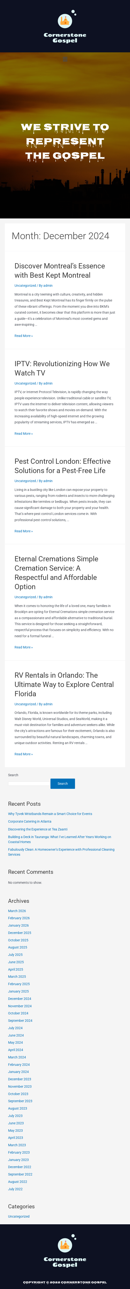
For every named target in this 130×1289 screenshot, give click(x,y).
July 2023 (15, 1116)
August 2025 (17, 947)
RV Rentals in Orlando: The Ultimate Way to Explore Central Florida (64, 684)
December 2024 (19, 999)
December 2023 (19, 1079)
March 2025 (17, 976)
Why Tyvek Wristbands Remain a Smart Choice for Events (50, 814)
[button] (65, 59)
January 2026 (18, 925)
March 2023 (17, 1145)
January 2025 (18, 991)
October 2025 (18, 940)
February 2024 (19, 1065)
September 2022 (20, 1174)
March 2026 (17, 911)
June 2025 (16, 962)
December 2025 (19, 933)
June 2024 (16, 1035)
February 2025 (19, 984)
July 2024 (15, 1028)
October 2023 (18, 1094)
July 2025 (15, 955)
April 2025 (15, 969)
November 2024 (20, 1006)
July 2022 (15, 1189)
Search (13, 775)
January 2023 (18, 1160)
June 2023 (16, 1123)
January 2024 (18, 1072)
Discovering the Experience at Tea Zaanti (37, 829)
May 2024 (15, 1042)
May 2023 (15, 1130)
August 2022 (17, 1182)
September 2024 (20, 1020)
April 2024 (15, 1050)
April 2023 (15, 1138)
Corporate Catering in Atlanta (29, 821)
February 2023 (19, 1152)
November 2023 (20, 1086)
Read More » (24, 336)
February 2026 (19, 918)
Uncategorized (25, 285)
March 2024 (17, 1057)
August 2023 (17, 1108)
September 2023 (20, 1101)
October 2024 (18, 1013)
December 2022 (19, 1167)
